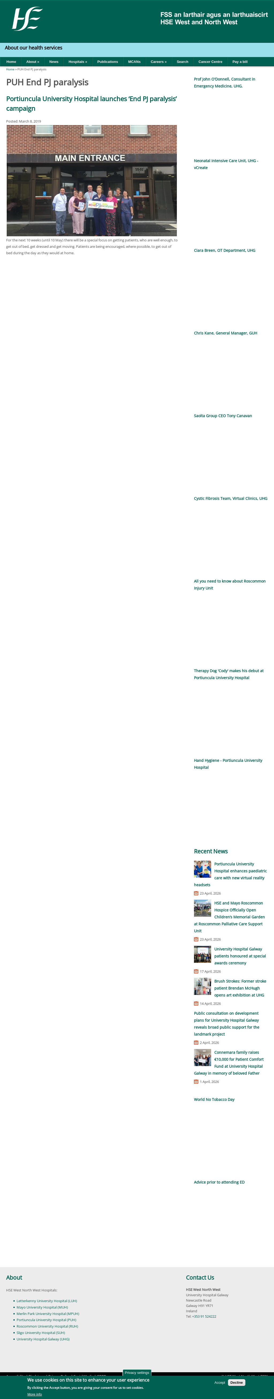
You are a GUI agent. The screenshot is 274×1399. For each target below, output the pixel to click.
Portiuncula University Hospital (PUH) (46, 1319)
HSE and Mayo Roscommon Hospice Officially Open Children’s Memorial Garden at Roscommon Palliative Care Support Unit (229, 916)
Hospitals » (77, 62)
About (14, 1277)
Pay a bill (240, 62)
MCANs (134, 62)
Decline (236, 1383)
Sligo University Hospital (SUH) (41, 1332)
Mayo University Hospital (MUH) (42, 1307)
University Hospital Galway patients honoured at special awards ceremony (240, 955)
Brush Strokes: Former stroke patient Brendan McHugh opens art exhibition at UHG (240, 988)
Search (182, 62)
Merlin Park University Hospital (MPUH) (48, 1313)
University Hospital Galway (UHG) (43, 1339)
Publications (107, 62)
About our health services (34, 47)
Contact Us (200, 1277)
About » (32, 62)
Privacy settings (137, 1373)
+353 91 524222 (204, 1316)
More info (34, 1394)
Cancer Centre (210, 62)
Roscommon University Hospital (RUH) (47, 1326)
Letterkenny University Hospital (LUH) (47, 1300)
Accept (220, 1383)
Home (11, 62)
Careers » (158, 62)
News (54, 62)
